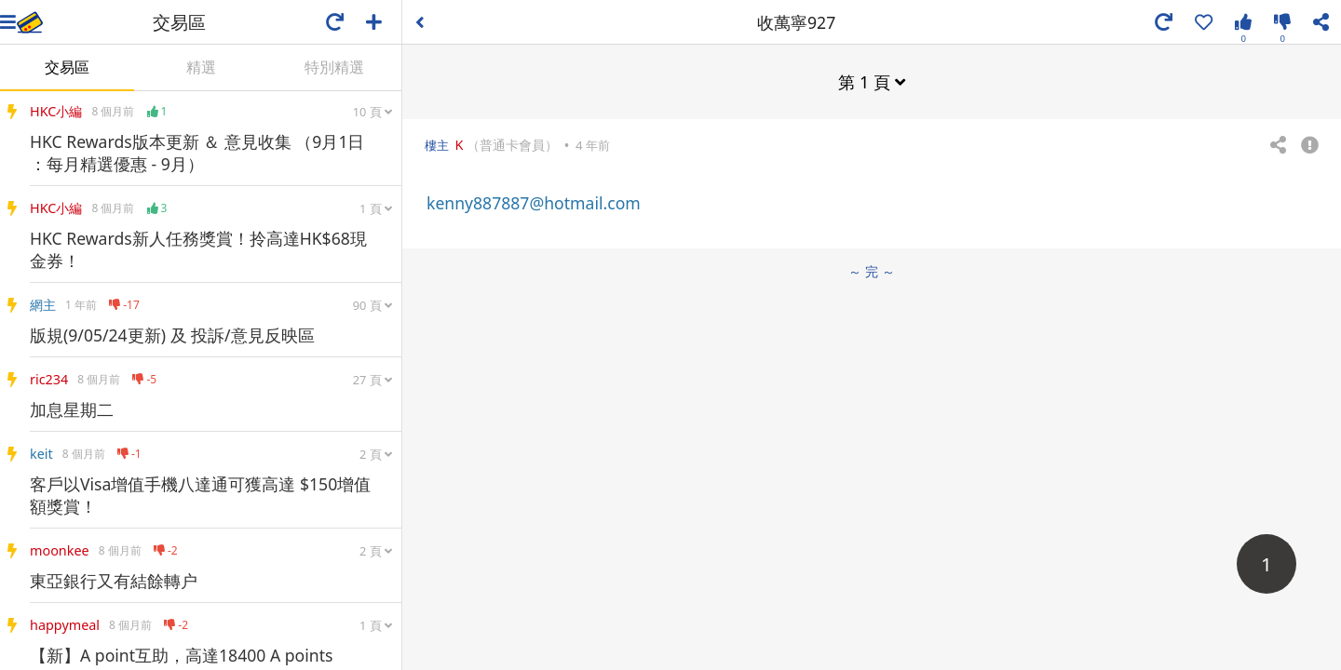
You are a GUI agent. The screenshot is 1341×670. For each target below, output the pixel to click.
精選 (201, 67)
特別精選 (334, 67)
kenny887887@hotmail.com (534, 203)
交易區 (67, 67)
